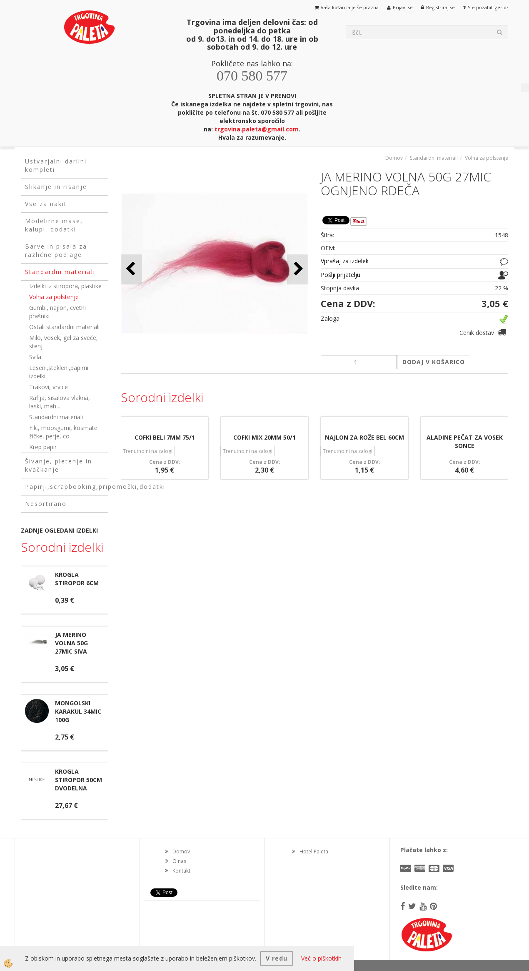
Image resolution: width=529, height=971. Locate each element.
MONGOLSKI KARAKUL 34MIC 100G (78, 711)
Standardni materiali (56, 417)
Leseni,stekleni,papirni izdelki (58, 372)
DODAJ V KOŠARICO (433, 362)
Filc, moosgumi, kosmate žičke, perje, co (63, 432)
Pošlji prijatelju (340, 275)
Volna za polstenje (54, 297)
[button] (297, 269)
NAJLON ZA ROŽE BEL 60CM (364, 437)
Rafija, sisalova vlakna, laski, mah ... (59, 402)
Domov (394, 157)
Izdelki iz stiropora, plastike (65, 286)
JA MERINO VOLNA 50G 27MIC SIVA (71, 643)
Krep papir (43, 447)
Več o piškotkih (321, 958)
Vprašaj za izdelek (345, 261)
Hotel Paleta (313, 851)
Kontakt (181, 870)
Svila (35, 357)
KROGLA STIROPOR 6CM (77, 579)
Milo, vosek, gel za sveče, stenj (63, 342)
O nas (179, 861)
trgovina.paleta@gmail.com (257, 129)
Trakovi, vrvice (48, 387)
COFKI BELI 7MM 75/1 (165, 437)
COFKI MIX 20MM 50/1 (264, 437)
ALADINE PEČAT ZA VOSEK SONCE (465, 441)
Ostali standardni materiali (64, 327)
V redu (276, 958)
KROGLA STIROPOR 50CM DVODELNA (78, 779)
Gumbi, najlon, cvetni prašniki (57, 312)
